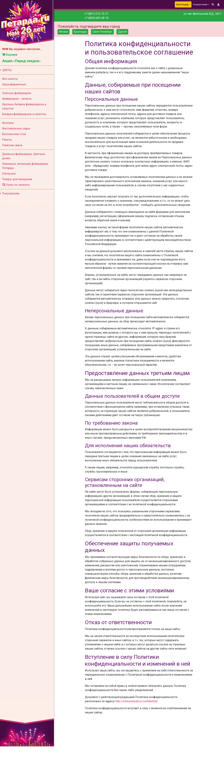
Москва (65, 31)
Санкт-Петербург (104, 31)
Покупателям (11, 193)
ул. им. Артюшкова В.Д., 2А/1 (202, 13)
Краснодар (182, 4)
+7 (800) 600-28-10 (98, 18)
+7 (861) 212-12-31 (98, 13)
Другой (124, 31)
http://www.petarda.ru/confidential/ (138, 709)
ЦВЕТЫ (7, 70)
